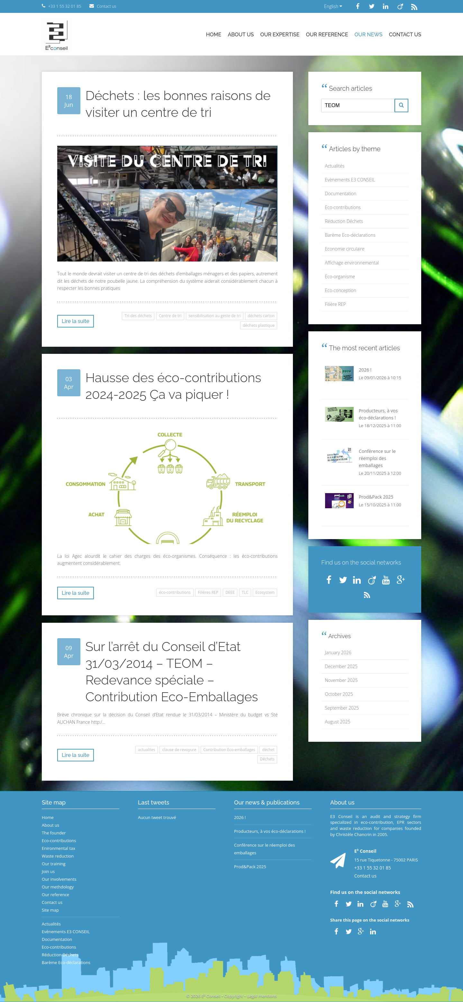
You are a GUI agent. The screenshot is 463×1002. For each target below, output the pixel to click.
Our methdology (58, 887)
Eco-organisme (340, 276)
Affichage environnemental (352, 263)
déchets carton (261, 315)
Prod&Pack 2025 (250, 866)
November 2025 (341, 680)
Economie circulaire (345, 249)
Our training (54, 864)
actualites (146, 749)
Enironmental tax (58, 848)
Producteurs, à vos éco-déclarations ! (270, 831)
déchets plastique (259, 325)
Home (214, 35)
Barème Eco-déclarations (350, 235)
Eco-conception (340, 290)
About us (241, 35)
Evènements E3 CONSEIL (350, 180)
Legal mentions (262, 996)
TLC (245, 592)
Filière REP (335, 304)
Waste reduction (58, 856)
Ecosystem (265, 592)
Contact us (405, 35)
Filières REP (208, 592)
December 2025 (341, 666)
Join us (48, 871)
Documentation (341, 193)
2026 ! (240, 817)
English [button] (333, 6)
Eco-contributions (343, 207)
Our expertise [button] (279, 35)
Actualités (335, 166)
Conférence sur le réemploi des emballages (264, 849)
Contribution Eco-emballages (229, 749)
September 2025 (342, 708)
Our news (369, 35)
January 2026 (338, 652)
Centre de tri (170, 315)
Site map (50, 910)
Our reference (327, 35)
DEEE (230, 592)
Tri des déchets (138, 315)
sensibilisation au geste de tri (214, 315)
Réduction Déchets (344, 221)
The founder (54, 833)
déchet (268, 749)
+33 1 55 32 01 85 (372, 868)
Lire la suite (75, 321)
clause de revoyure (179, 749)
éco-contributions (175, 592)
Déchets (267, 759)
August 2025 (337, 722)
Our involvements (59, 879)
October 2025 (339, 694)
